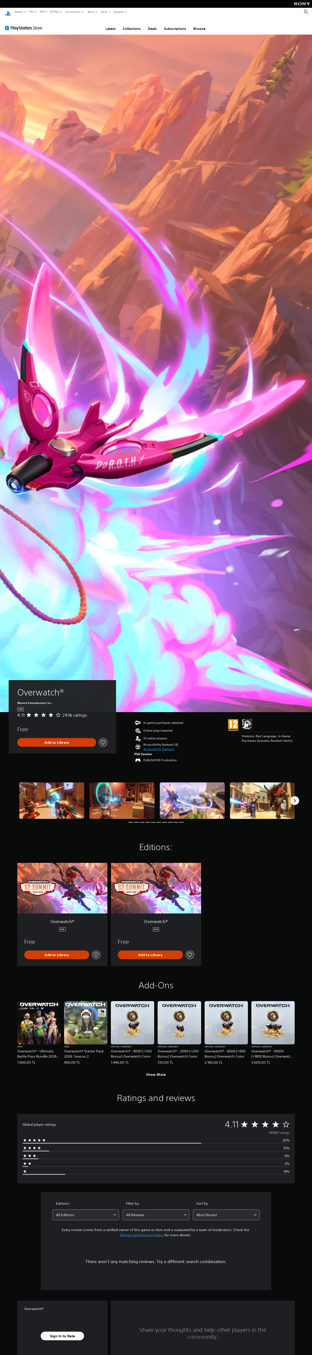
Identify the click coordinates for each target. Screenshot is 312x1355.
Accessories (73, 12)
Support (119, 12)
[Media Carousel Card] (51, 796)
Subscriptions (175, 24)
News (91, 12)
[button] (158, 745)
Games (19, 12)
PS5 (31, 12)
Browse (199, 24)
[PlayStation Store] (24, 23)
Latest (111, 24)
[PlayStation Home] (8, 12)
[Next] (294, 796)
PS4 (42, 12)
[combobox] (85, 1210)
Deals (152, 24)
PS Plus (55, 12)
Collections (132, 24)
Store (104, 12)
